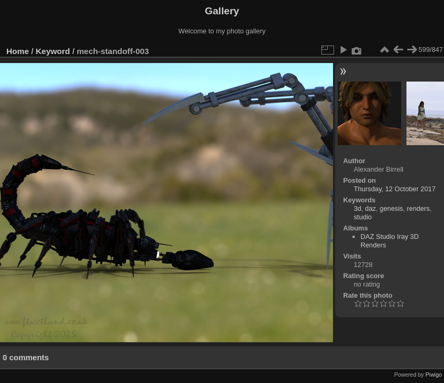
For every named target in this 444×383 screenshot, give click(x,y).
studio (363, 217)
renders (418, 208)
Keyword (53, 51)
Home (17, 51)
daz (370, 208)
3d (357, 208)
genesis (391, 208)
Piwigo (434, 374)
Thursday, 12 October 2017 (395, 189)
